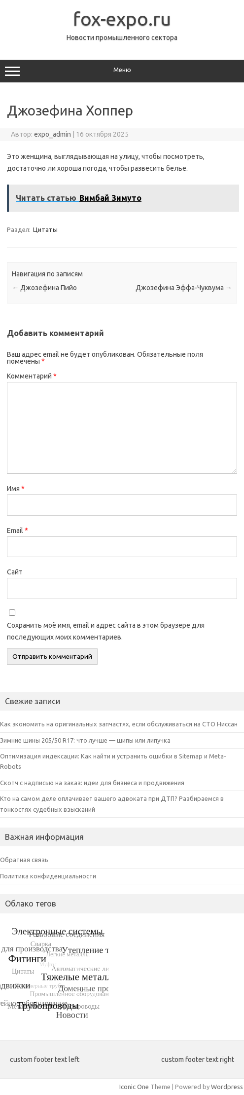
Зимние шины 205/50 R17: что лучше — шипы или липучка (85, 740)
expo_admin (52, 134)
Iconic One (134, 1086)
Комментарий (32, 376)
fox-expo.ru (122, 18)
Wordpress (227, 1086)
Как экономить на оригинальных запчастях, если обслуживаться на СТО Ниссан (119, 723)
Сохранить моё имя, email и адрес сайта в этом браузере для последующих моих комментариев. (106, 631)
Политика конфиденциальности (48, 875)
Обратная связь (24, 859)
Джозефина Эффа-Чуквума (184, 288)
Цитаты (45, 229)
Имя (16, 488)
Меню (122, 71)
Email (17, 530)
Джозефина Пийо (44, 288)
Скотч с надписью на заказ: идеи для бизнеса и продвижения (92, 782)
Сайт (15, 572)
